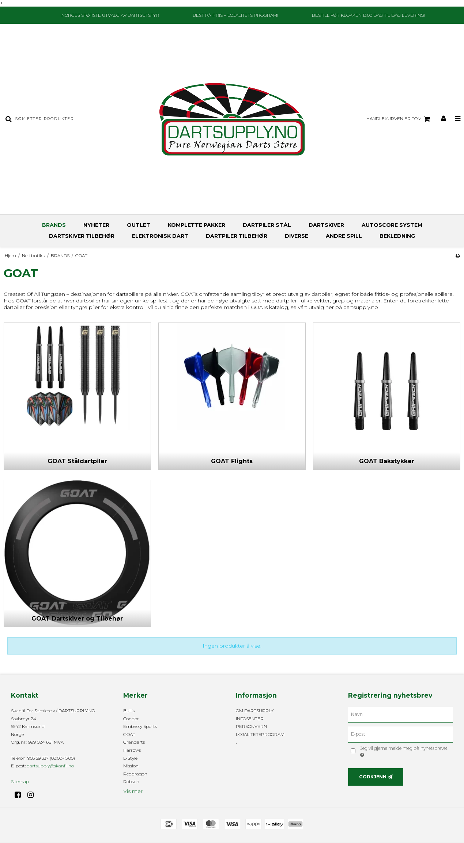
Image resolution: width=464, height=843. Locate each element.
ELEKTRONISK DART (160, 236)
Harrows (132, 750)
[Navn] (400, 714)
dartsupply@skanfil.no (50, 765)
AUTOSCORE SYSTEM (392, 225)
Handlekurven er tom (399, 119)
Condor (131, 718)
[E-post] (400, 734)
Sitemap (20, 781)
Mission (131, 765)
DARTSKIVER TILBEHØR (81, 236)
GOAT (129, 734)
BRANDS (54, 225)
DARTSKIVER (326, 225)
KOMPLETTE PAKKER (196, 225)
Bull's (129, 710)
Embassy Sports (140, 726)
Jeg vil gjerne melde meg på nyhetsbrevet (403, 751)
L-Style (130, 758)
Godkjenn (372, 776)
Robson (131, 781)
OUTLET (138, 225)
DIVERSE (296, 236)
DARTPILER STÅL (267, 225)
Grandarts (134, 742)
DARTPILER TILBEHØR (236, 236)
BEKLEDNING (397, 236)
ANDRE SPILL (344, 236)
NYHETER (96, 225)
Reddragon (135, 774)
